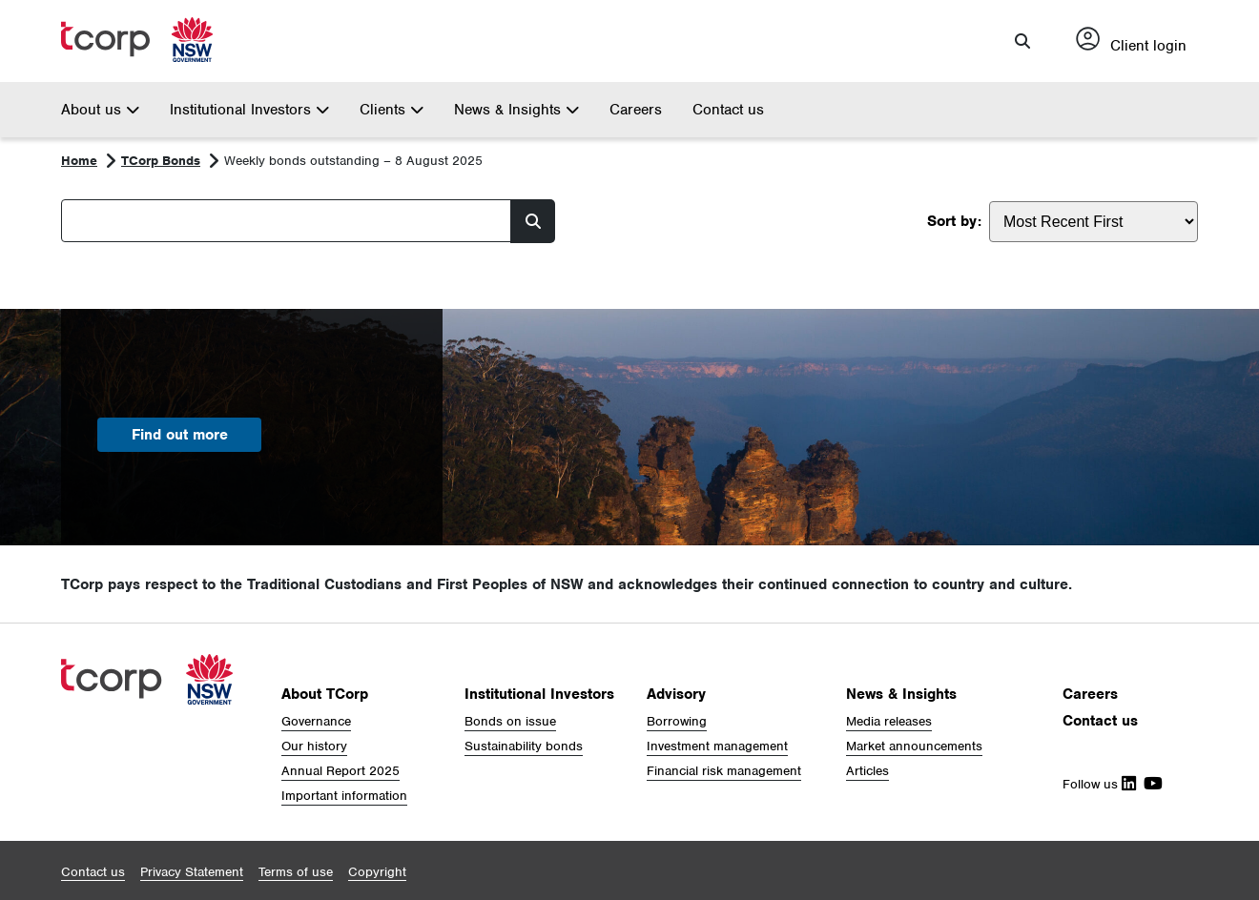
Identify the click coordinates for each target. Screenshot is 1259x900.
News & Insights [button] (516, 109)
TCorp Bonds (160, 161)
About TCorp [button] (324, 694)
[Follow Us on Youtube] (1149, 784)
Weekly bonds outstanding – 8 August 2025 (353, 161)
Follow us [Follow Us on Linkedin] (1099, 784)
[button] (1022, 41)
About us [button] (100, 109)
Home (79, 161)
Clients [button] (391, 109)
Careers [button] (1090, 694)
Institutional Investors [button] (249, 109)
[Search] (286, 220)
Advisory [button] (676, 694)
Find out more (180, 434)
